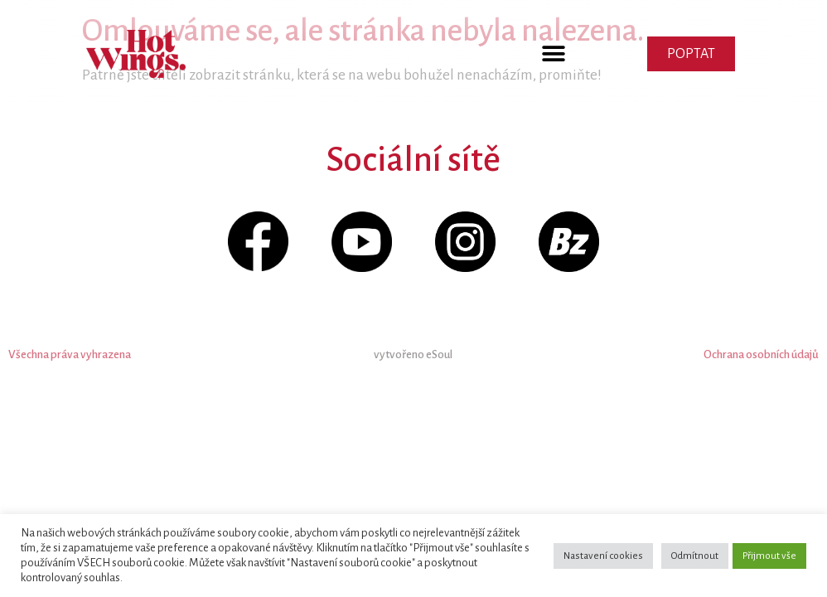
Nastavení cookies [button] (603, 556)
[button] (554, 54)
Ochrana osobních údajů (761, 354)
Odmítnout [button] (694, 556)
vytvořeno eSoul (413, 354)
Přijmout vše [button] (769, 556)
